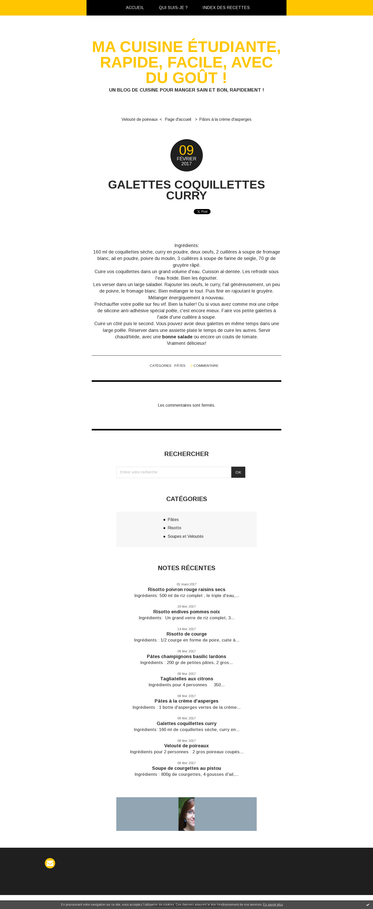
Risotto (174, 528)
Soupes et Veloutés (186, 536)
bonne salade (177, 336)
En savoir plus (273, 904)
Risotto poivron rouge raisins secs (186, 589)
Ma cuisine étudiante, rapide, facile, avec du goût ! (186, 62)
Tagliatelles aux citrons (186, 678)
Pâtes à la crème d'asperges (225, 119)
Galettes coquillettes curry (186, 190)
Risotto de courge (187, 634)
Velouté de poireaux (139, 119)
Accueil (135, 7)
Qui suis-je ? (173, 7)
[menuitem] (135, 8)
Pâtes (179, 366)
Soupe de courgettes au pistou (186, 768)
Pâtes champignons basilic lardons (186, 656)
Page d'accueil (178, 119)
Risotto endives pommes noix (186, 611)
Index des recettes (226, 7)
